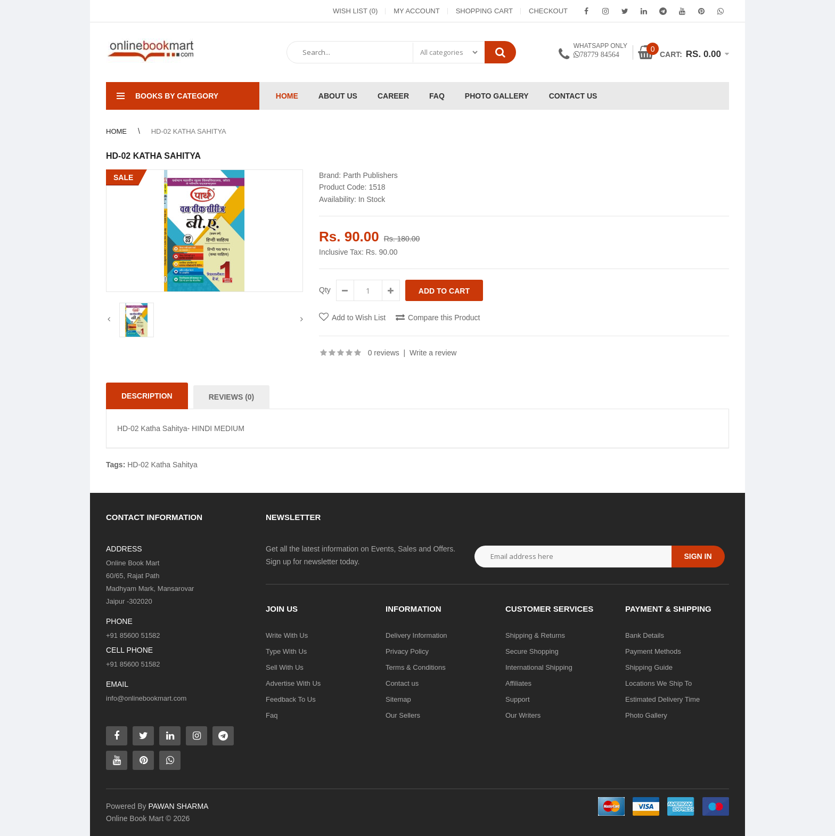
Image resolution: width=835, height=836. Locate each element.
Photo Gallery (646, 715)
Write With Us (287, 635)
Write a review (433, 352)
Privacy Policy (407, 651)
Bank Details (644, 635)
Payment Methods (653, 651)
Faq (271, 715)
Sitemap (398, 699)
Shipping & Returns (535, 635)
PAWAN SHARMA (178, 806)
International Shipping (538, 667)
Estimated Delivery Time (662, 699)
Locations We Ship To (658, 683)
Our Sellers (403, 715)
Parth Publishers (370, 175)
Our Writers (523, 715)
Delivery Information (416, 635)
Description (147, 396)
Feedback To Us (291, 699)
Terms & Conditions (416, 667)
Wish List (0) (355, 11)
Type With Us (286, 651)
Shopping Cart (484, 11)
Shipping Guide (649, 667)
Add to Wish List (359, 317)
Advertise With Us (293, 683)
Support (517, 699)
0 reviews (383, 352)
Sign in (697, 556)
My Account (416, 11)
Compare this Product (444, 317)
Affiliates (518, 683)
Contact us (402, 683)
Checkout (548, 11)
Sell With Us (285, 667)
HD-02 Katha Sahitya (162, 464)
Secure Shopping (532, 651)
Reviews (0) (232, 397)
